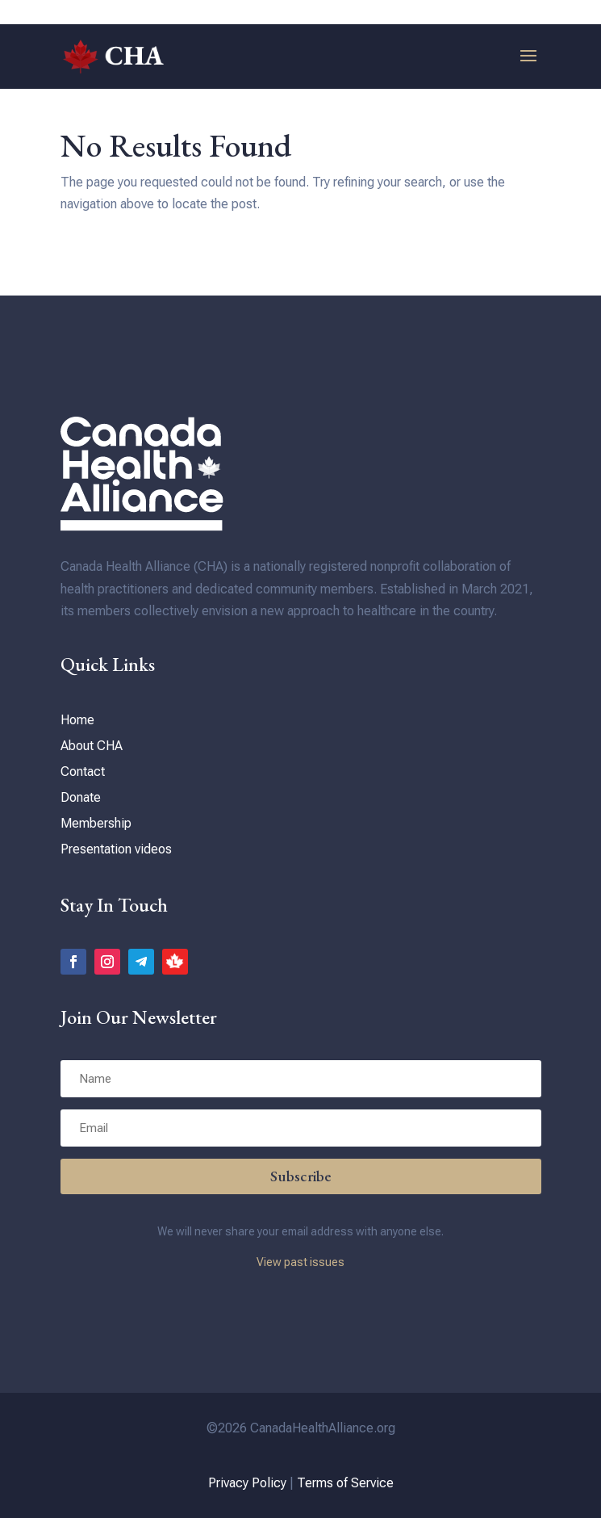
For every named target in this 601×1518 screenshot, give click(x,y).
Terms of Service (345, 1483)
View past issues (300, 1262)
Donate (81, 797)
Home (77, 720)
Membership (96, 823)
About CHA (92, 745)
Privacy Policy (247, 1483)
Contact (83, 771)
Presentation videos (116, 849)
